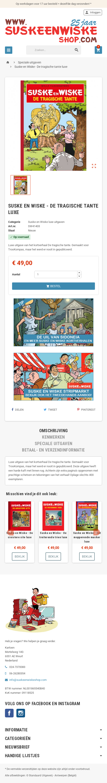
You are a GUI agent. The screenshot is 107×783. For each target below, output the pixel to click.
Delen (17, 409)
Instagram (20, 713)
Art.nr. (12, 226)
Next (96, 532)
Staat (11, 230)
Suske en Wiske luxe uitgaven (46, 221)
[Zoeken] (53, 50)
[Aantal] (55, 274)
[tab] (53, 430)
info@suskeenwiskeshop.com (28, 679)
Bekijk (20, 556)
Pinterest (86, 409)
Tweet (50, 409)
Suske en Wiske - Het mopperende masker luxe (87, 537)
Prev (10, 532)
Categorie (14, 221)
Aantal (16, 274)
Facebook (9, 713)
